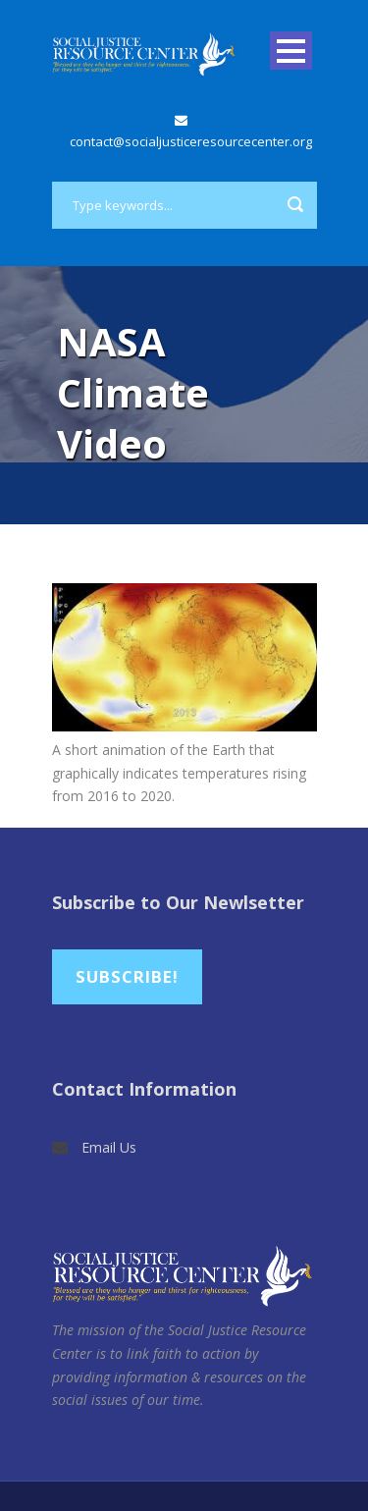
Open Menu (291, 50)
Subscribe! (127, 976)
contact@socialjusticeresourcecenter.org (191, 141)
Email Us (108, 1147)
